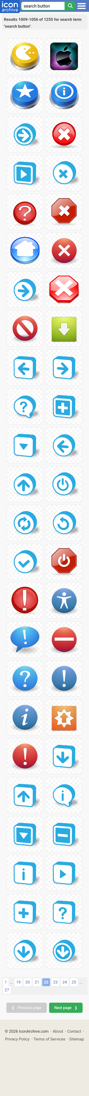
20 (27, 982)
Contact (74, 1031)
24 (64, 982)
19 (18, 982)
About (58, 1031)
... (11, 982)
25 (74, 982)
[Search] (70, 5)
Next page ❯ (65, 1007)
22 (46, 982)
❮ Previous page (27, 1007)
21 (37, 982)
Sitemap (76, 1039)
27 (7, 990)
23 (55, 982)
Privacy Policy (17, 1039)
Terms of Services (49, 1039)
